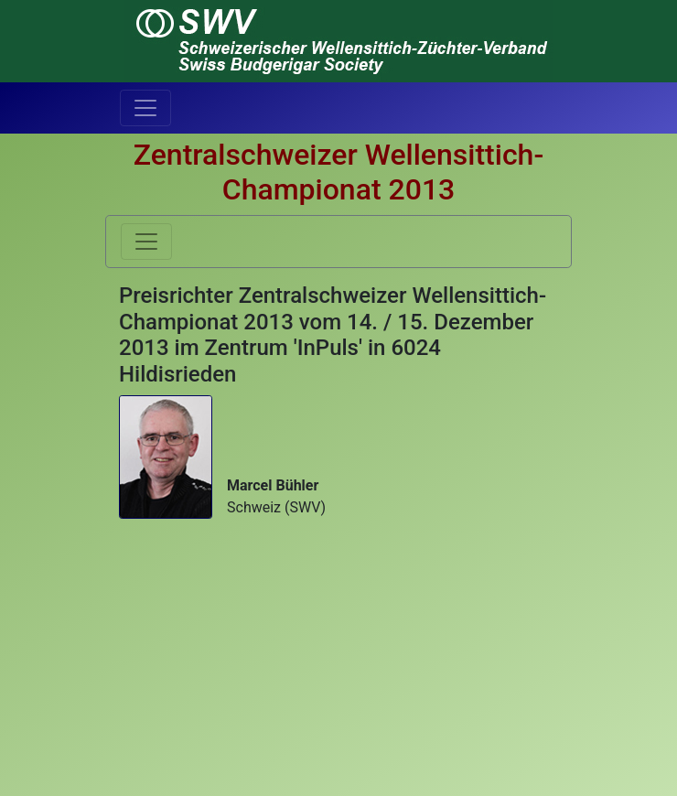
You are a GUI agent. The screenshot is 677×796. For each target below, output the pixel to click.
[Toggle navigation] (145, 108)
